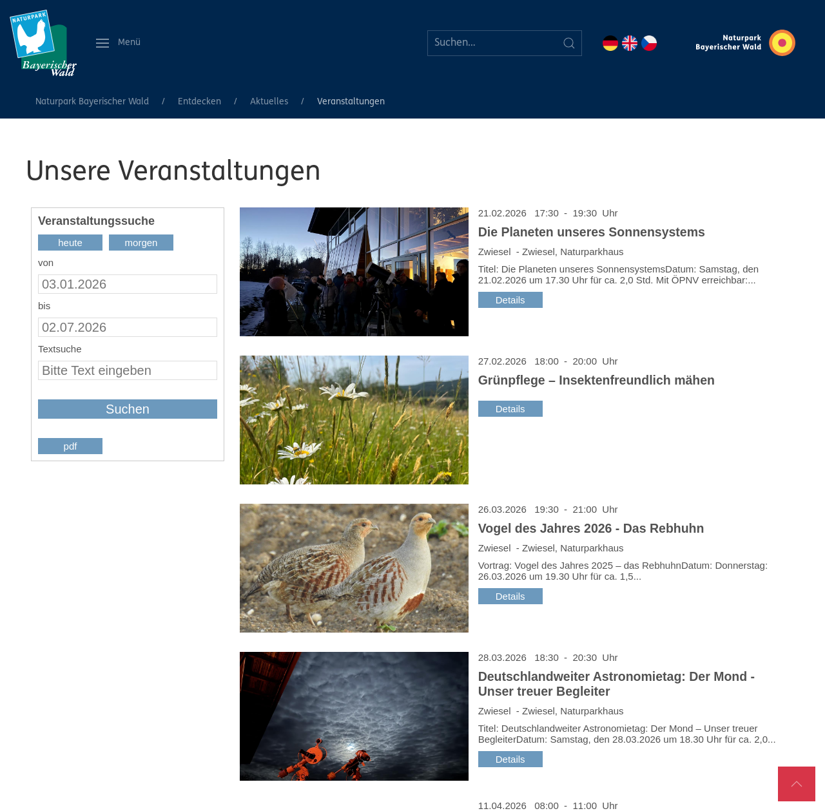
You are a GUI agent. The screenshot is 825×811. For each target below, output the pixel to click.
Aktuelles (269, 102)
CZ (649, 43)
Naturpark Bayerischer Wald (92, 102)
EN (629, 43)
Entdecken (199, 102)
